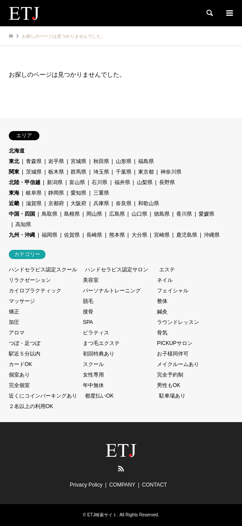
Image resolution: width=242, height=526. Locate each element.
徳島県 (162, 214)
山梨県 (145, 182)
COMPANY (122, 485)
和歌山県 (148, 203)
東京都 (146, 172)
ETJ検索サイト (102, 514)
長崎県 (94, 235)
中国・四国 (22, 214)
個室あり (19, 375)
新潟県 (55, 182)
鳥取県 (49, 214)
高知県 (23, 224)
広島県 (117, 214)
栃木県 (56, 172)
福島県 (146, 161)
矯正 (14, 312)
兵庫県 (101, 203)
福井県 (122, 182)
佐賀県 (72, 235)
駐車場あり (172, 396)
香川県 (184, 214)
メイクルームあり (178, 364)
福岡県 (49, 235)
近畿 (14, 203)
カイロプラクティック (35, 291)
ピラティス (96, 333)
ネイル (165, 280)
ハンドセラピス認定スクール (43, 270)
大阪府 (78, 203)
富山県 (77, 182)
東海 (14, 193)
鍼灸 (162, 312)
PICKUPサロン (174, 343)
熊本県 (117, 235)
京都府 (56, 203)
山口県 (139, 214)
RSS (121, 469)
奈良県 (124, 203)
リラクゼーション (30, 280)
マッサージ (22, 301)
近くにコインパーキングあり (43, 396)
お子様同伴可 (173, 354)
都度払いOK (99, 396)
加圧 (14, 322)
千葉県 (124, 172)
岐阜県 (34, 193)
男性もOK (168, 385)
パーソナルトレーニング (112, 291)
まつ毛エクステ (101, 343)
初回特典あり (98, 354)
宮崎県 (162, 235)
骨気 (162, 333)
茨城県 (34, 172)
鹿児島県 (186, 235)
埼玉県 (101, 172)
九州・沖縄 (22, 235)
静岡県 (56, 193)
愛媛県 (206, 214)
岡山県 (94, 214)
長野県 (167, 182)
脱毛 (88, 301)
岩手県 (56, 161)
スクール (93, 364)
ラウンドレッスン (178, 322)
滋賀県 (34, 203)
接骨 (88, 312)
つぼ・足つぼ (24, 343)
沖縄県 (212, 235)
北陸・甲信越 (24, 182)
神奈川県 (171, 172)
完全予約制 (170, 375)
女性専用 (93, 375)
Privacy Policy (86, 485)
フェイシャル (173, 291)
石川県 (99, 182)
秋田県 (101, 161)
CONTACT (154, 485)
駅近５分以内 (24, 354)
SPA (88, 322)
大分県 (139, 235)
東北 (14, 161)
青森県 (34, 161)
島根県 (72, 214)
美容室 (91, 280)
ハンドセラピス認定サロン (116, 270)
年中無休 (93, 385)
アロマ (17, 333)
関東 (14, 172)
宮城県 (78, 161)
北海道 (17, 151)
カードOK (20, 364)
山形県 (124, 161)
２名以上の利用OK (31, 406)
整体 (162, 301)
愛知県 (78, 193)
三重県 (101, 193)
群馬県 (78, 172)
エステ (167, 270)
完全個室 (19, 385)
